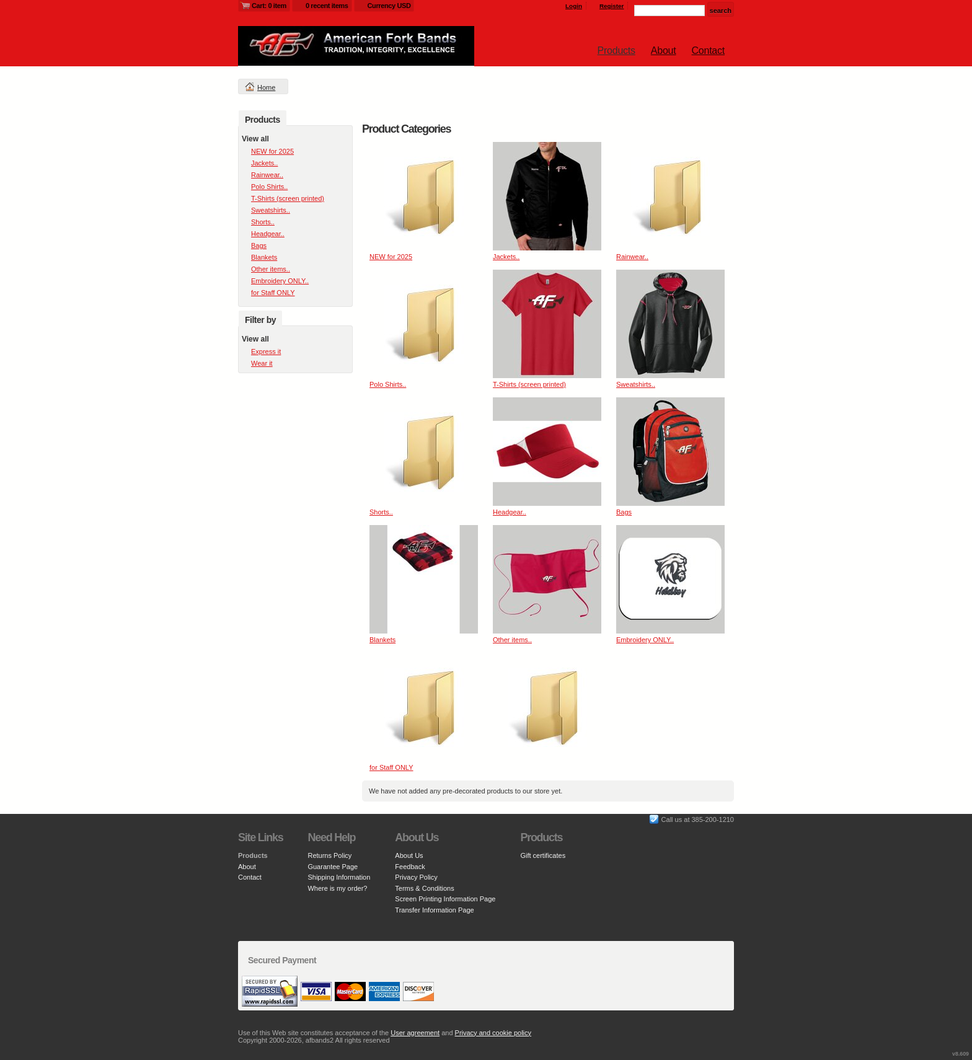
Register (611, 5)
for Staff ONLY (391, 767)
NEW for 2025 (390, 256)
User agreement (415, 1032)
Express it (266, 351)
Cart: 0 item (269, 5)
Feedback (410, 866)
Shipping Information (338, 877)
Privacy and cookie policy (493, 1032)
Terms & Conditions (424, 888)
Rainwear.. (632, 256)
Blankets (382, 639)
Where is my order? (337, 888)
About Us (409, 855)
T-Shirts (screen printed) (529, 384)
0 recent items (327, 5)
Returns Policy (329, 855)
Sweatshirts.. (635, 384)
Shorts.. (381, 512)
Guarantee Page (332, 866)
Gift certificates (542, 855)
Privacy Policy (416, 877)
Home (266, 87)
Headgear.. (509, 512)
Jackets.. (506, 256)
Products (616, 50)
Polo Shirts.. (387, 384)
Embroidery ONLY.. (645, 639)
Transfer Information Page (434, 910)
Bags (624, 512)
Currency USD (389, 5)
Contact (708, 50)
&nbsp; (423, 196)
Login (573, 5)
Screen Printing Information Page (445, 899)
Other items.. (512, 639)
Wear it (262, 363)
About (663, 50)
